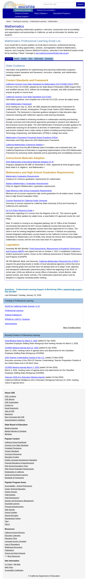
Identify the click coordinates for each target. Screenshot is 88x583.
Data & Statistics (41, 13)
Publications (9, 550)
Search (80, 4)
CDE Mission (10, 399)
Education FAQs (11, 538)
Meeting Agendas (11, 428)
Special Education (11, 515)
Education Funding (12, 457)
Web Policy (9, 567)
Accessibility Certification (14, 570)
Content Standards (12, 451)
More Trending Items (72, 328)
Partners (30, 58)
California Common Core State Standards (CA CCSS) (28, 97)
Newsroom (9, 414)
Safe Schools (10, 510)
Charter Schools (11, 492)
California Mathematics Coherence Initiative (25, 145)
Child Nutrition (10, 495)
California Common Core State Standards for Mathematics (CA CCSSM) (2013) (42, 84)
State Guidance (9, 58)
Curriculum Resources (13, 454)
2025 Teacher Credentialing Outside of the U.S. (25, 358)
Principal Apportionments (14, 507)
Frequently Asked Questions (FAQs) (32, 138)
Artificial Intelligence (13, 315)
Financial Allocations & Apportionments (19, 463)
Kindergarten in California (14, 472)
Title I (7, 521)
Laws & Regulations (12, 544)
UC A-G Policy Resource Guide (20, 210)
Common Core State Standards (16, 445)
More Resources (14, 556)
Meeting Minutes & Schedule (15, 431)
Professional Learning (38, 21)
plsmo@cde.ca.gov (72, 289)
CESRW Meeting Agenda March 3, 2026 (22, 367)
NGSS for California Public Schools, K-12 (22, 306)
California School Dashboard (15, 442)
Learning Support (22, 16)
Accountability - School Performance (18, 486)
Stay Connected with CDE (14, 417)
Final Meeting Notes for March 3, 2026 (21, 341)
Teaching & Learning (23, 10)
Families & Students (38, 58)
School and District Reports (15, 553)
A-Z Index (8, 564)
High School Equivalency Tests (16, 466)
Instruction (16, 58)
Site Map (17, 564)
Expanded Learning (12, 504)
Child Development (12, 498)
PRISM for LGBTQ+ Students (17, 319)
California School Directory (15, 533)
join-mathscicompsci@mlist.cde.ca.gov (52, 53)
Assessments (23, 58)
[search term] (59, 4)
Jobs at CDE (9, 411)
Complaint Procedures (13, 448)
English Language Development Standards (21, 460)
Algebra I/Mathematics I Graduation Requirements (27, 183)
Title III (7, 524)
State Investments (49, 58)
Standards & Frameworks (14, 478)
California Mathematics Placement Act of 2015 (59, 261)
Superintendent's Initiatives (15, 420)
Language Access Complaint (15, 541)
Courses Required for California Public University (26, 201)
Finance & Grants (22, 13)
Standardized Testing (13, 518)
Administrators (11, 324)
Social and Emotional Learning (16, 475)
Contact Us (9, 405)
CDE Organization (11, 402)
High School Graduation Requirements (19, 469)
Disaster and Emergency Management (19, 501)
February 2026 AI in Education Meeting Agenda (25, 377)
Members (8, 434)
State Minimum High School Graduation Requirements (29, 191)
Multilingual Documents (13, 547)
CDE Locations (10, 396)
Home (8, 21)
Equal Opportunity (11, 408)
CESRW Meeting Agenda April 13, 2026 (21, 348)
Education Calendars (13, 535)
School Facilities (11, 512)
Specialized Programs (62, 13)
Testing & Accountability (46, 10)
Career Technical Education (15, 489)
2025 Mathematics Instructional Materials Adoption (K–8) (30, 162)
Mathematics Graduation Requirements (22, 176)
